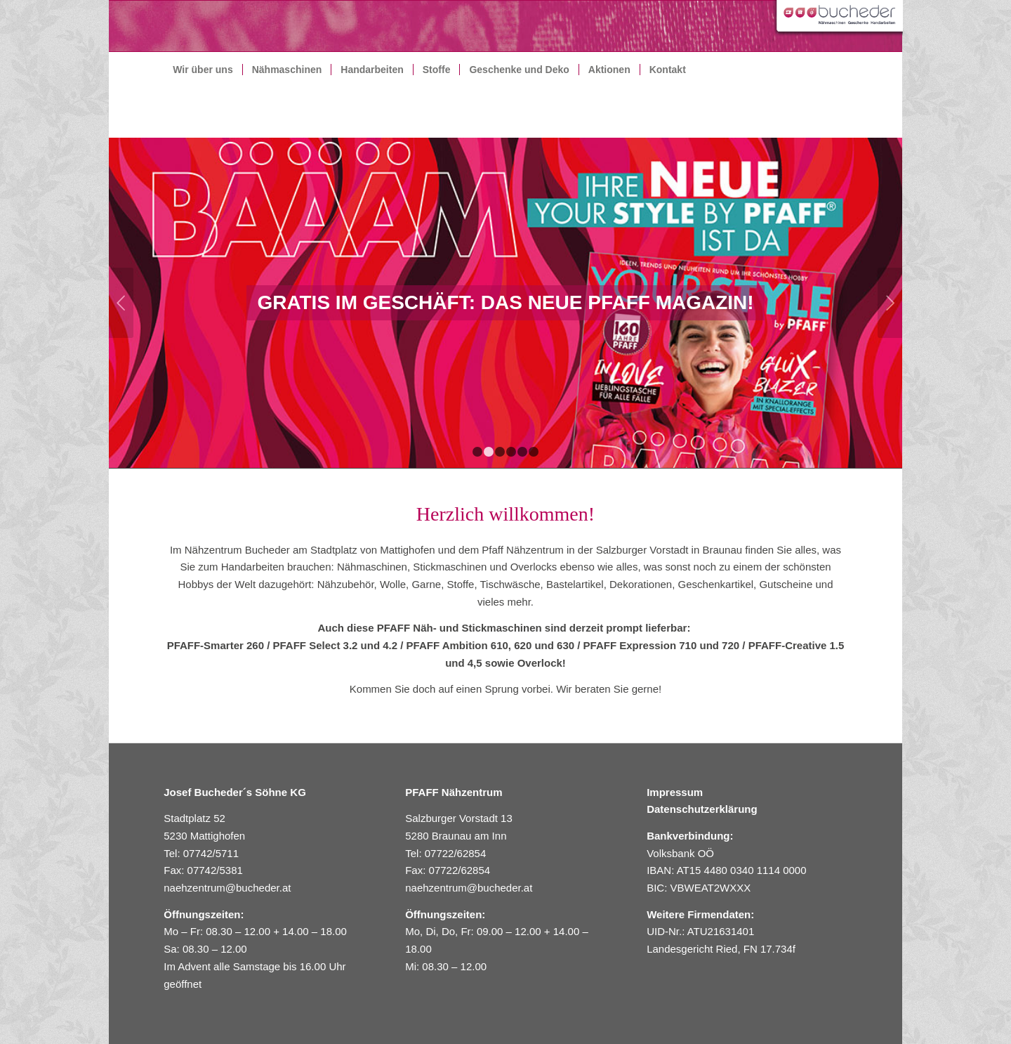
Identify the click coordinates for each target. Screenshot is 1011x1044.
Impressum (675, 792)
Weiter (890, 303)
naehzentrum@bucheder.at (228, 888)
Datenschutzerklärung (702, 809)
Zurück (121, 303)
